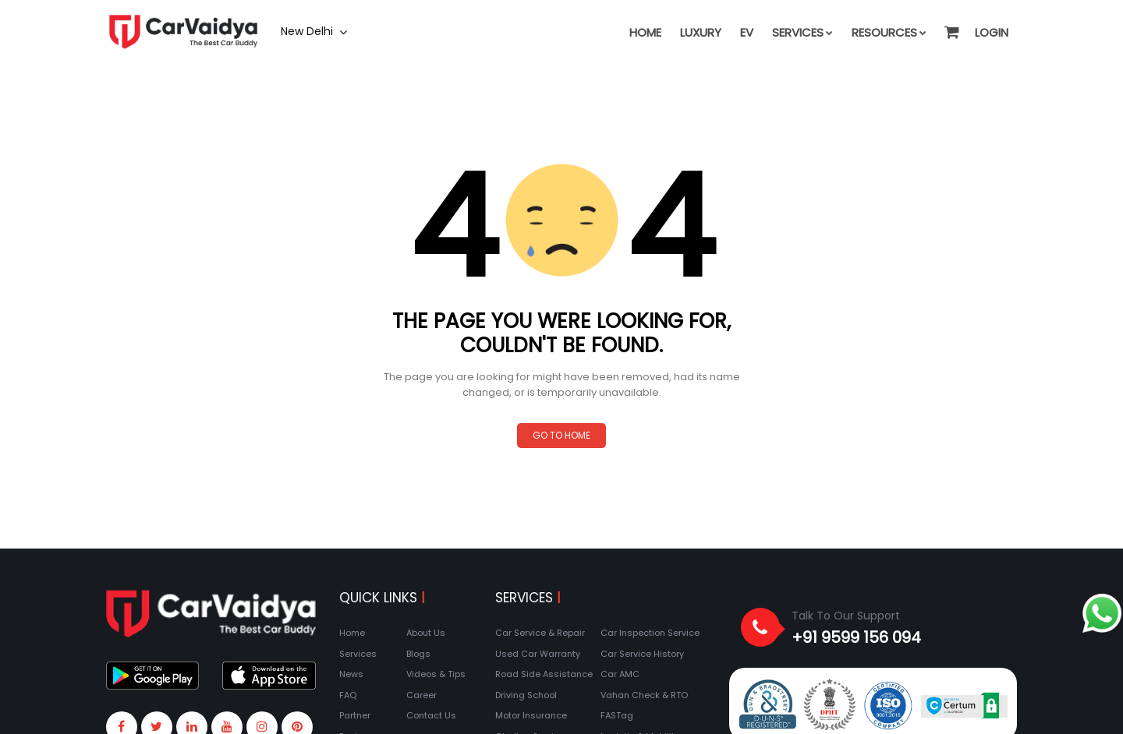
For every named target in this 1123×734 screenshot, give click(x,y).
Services (802, 32)
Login (991, 32)
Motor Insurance (531, 715)
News (351, 674)
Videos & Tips (436, 674)
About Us (425, 632)
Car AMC (619, 674)
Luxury (700, 32)
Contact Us (431, 715)
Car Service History (642, 654)
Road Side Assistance (544, 674)
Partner (354, 715)
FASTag (616, 715)
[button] (950, 25)
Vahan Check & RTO (644, 695)
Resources (889, 32)
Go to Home (561, 435)
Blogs (418, 654)
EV (746, 32)
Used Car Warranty (537, 654)
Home (645, 32)
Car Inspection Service (650, 632)
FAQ (347, 695)
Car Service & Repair (540, 632)
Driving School (526, 695)
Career (421, 695)
